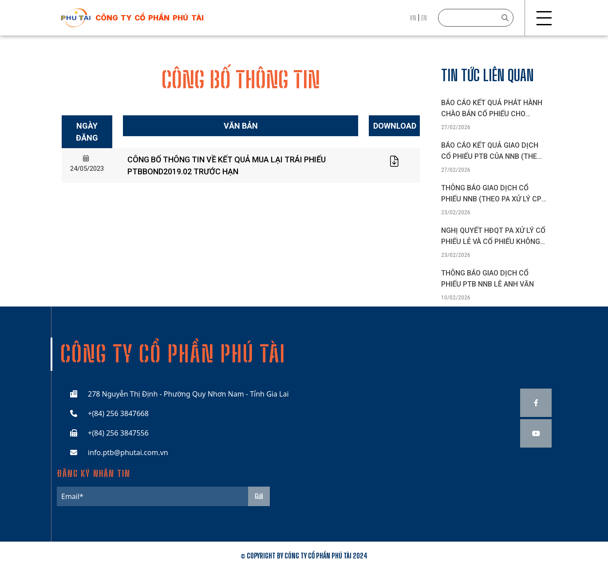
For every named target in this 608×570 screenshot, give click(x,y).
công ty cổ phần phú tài (149, 17)
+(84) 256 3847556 (118, 433)
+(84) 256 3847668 (118, 413)
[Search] (475, 18)
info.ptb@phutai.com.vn (128, 452)
